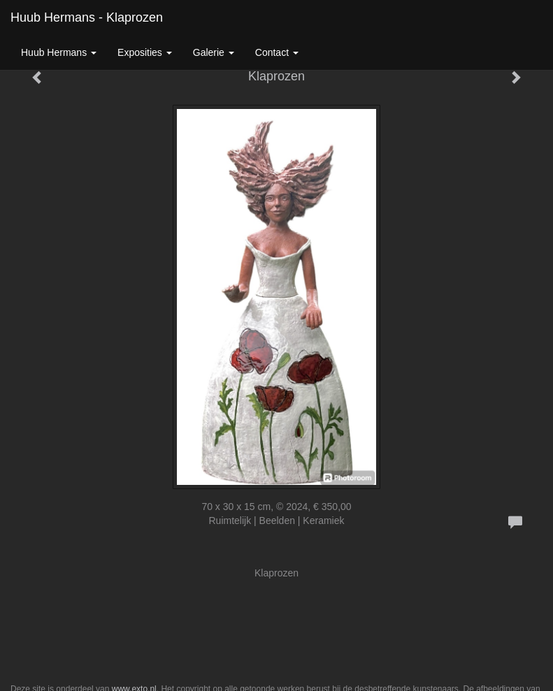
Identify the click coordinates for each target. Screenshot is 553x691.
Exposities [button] (144, 52)
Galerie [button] (213, 52)
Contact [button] (277, 52)
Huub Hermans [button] (58, 52)
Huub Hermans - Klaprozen (86, 17)
